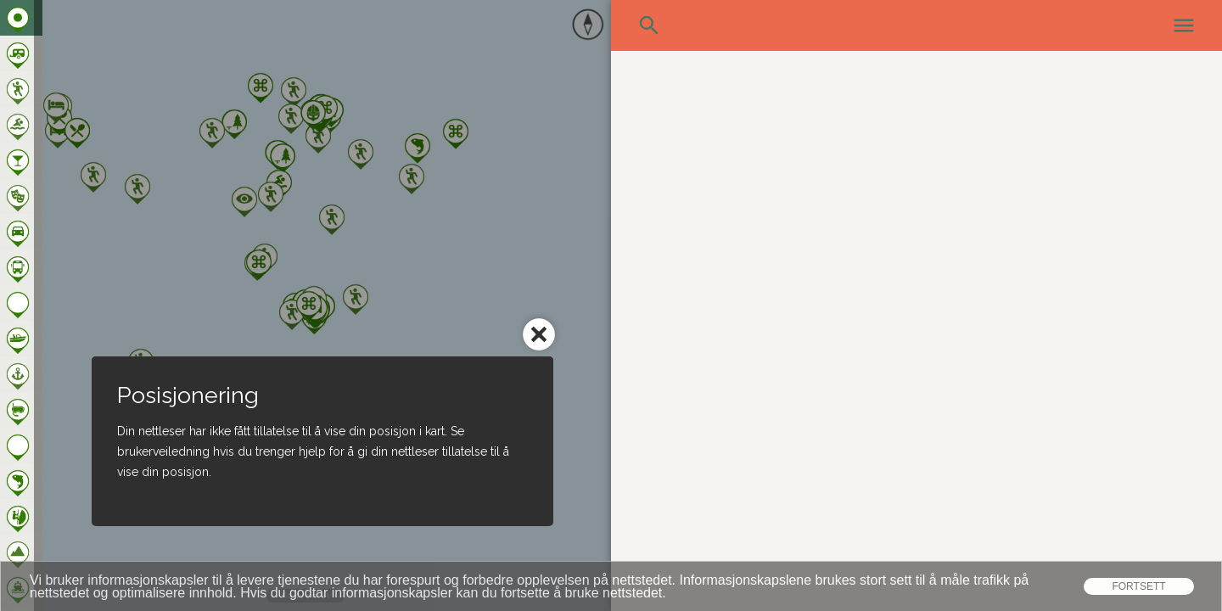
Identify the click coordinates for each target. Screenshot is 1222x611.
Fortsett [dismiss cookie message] (1138, 586)
